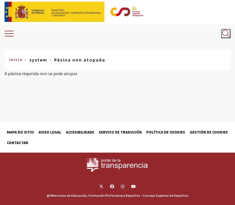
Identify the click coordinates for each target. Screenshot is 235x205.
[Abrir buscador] (225, 33)
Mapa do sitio (20, 132)
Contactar (17, 142)
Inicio (16, 59)
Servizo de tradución (120, 132)
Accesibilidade (80, 132)
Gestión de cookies (209, 132)
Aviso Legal (50, 132)
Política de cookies (165, 132)
